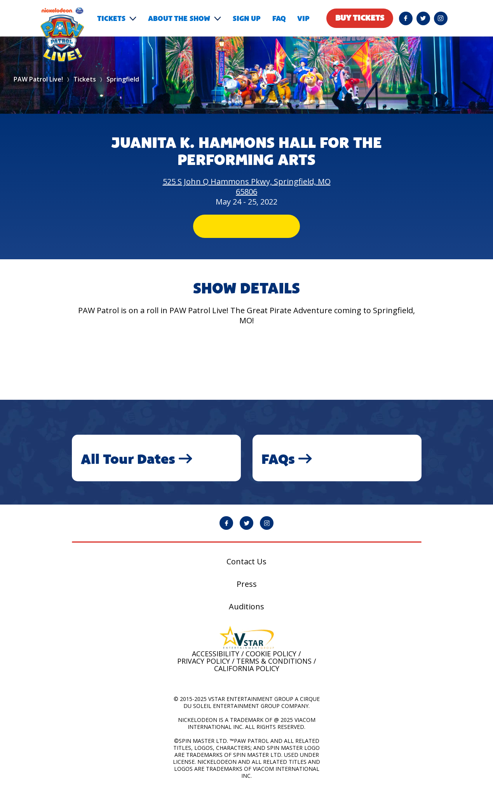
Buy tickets (359, 18)
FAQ (279, 19)
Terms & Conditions (274, 661)
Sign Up (247, 19)
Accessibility (215, 653)
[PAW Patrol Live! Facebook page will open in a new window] (406, 18)
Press (247, 584)
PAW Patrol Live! (38, 79)
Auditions (246, 606)
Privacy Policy (203, 661)
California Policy (246, 668)
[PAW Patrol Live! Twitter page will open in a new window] (423, 18)
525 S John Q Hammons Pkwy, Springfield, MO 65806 (247, 186)
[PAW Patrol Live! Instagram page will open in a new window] (441, 18)
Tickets (111, 19)
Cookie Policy (271, 653)
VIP (303, 19)
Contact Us (246, 561)
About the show (179, 19)
